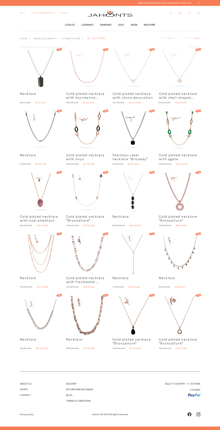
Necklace (28, 94)
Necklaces (59, 47)
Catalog (70, 25)
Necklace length (46, 38)
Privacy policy (27, 414)
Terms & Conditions (78, 400)
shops (64, 13)
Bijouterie (149, 25)
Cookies (195, 389)
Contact (25, 395)
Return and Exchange (79, 389)
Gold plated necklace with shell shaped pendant (178, 97)
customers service (43, 13)
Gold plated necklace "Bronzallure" (85, 218)
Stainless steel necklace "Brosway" (130, 157)
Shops (24, 389)
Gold (121, 25)
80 (176, 38)
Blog (69, 395)
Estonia (193, 383)
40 (173, 38)
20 (169, 38)
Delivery (71, 383)
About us (26, 383)
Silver (134, 25)
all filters (96, 38)
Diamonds (106, 25)
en (23, 13)
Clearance (87, 25)
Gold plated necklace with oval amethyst (39, 218)
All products (28, 47)
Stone (25, 38)
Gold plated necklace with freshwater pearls (85, 282)
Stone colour (72, 38)
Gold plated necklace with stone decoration (133, 96)
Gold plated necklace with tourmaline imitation (85, 97)
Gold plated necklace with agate (178, 157)
